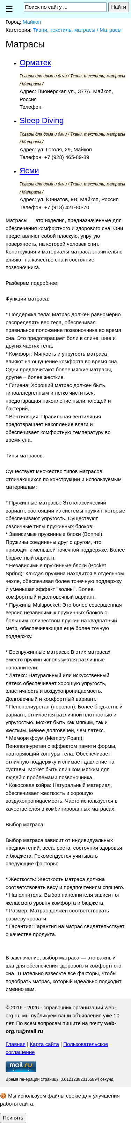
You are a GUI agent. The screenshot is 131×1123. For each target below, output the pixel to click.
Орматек (35, 62)
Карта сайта (44, 1044)
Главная (16, 1044)
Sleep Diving (42, 120)
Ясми (29, 170)
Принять (13, 1118)
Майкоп (32, 22)
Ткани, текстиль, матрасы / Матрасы (77, 30)
